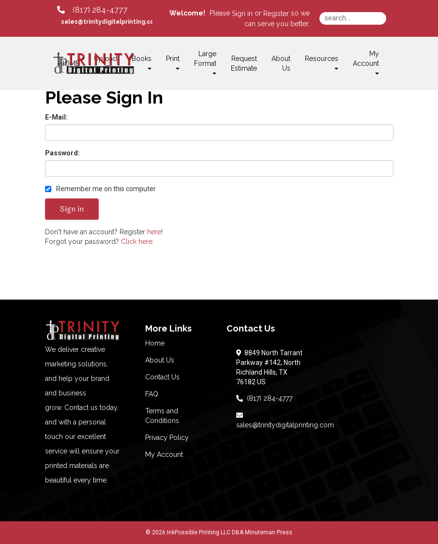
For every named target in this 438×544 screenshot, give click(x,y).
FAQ (151, 394)
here (154, 232)
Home (155, 343)
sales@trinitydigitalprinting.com (285, 420)
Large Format (205, 62)
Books (141, 62)
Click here (136, 241)
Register (276, 13)
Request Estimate (244, 63)
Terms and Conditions (162, 415)
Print (173, 62)
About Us (281, 63)
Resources (321, 62)
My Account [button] (366, 62)
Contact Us (162, 377)
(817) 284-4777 (264, 398)
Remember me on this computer (100, 189)
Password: (62, 153)
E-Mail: (56, 117)
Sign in (242, 13)
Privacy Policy (167, 437)
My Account (164, 454)
